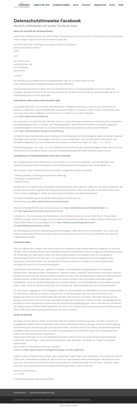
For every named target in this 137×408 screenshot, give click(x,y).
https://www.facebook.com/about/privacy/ (50, 201)
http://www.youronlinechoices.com (33, 211)
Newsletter (100, 5)
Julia (75, 5)
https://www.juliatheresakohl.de (33, 116)
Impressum (20, 392)
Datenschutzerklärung (41, 392)
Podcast (86, 5)
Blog (112, 5)
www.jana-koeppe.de (81, 400)
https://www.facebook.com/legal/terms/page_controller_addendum (54, 350)
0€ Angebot (24, 5)
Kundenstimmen (61, 5)
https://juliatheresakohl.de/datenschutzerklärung (41, 131)
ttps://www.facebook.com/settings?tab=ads (85, 208)
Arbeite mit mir (41, 5)
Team (120, 5)
